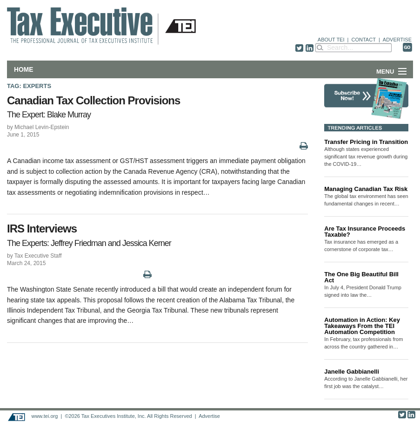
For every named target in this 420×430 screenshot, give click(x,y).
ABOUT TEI (331, 39)
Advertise (209, 416)
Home (23, 69)
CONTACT (364, 39)
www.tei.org (44, 416)
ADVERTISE (397, 39)
